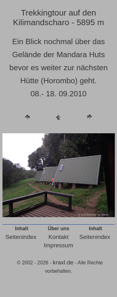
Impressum (58, 245)
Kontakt (58, 237)
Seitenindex (20, 237)
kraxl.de (63, 262)
